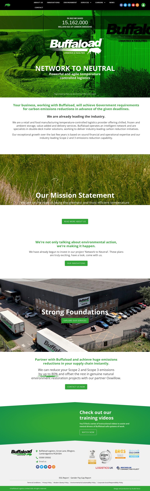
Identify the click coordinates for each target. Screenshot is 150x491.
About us (38, 2)
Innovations (53, 2)
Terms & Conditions (34, 482)
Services (86, 2)
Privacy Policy (47, 482)
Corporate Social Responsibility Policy (110, 482)
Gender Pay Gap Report (81, 478)
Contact (39, 7)
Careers (100, 2)
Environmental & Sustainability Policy (83, 482)
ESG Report (64, 478)
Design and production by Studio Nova (127, 489)
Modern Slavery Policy (61, 482)
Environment (70, 2)
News (112, 2)
